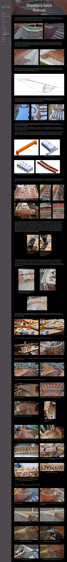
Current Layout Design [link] (6, 16)
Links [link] (3, 24)
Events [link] (3, 18)
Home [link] (3, 12)
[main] (39, 8)
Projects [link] (3, 26)
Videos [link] (3, 37)
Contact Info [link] (4, 39)
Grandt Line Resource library (50, 98)
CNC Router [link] (5, 32)
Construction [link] (4, 14)
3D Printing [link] (5, 30)
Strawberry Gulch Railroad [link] (6, 35)
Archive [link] (3, 41)
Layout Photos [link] (4, 22)
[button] (66, 1)
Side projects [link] (4, 28)
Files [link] (2, 20)
